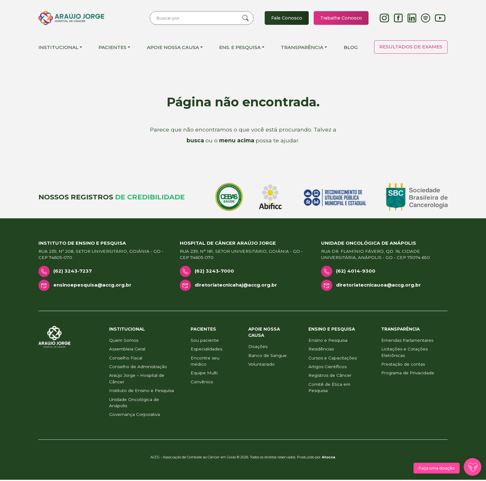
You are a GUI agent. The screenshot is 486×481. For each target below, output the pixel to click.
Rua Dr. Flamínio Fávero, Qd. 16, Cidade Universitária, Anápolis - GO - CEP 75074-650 (375, 255)
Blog (351, 48)
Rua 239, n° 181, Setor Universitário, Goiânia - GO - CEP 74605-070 (241, 255)
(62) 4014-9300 (355, 272)
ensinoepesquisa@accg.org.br (92, 286)
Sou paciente (205, 341)
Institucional (58, 48)
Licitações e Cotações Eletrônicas (404, 353)
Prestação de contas (403, 365)
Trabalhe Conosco (340, 18)
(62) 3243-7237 (72, 272)
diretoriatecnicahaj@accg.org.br (236, 286)
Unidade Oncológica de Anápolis (134, 403)
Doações (257, 347)
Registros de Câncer (329, 376)
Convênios (202, 383)
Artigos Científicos (327, 367)
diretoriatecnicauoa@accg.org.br (378, 286)
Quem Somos (123, 341)
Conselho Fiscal (125, 358)
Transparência (302, 48)
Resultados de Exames (410, 48)
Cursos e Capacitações (332, 358)
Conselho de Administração (138, 367)
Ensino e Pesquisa (327, 341)
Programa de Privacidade (407, 374)
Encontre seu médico (205, 361)
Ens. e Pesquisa (240, 48)
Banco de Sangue (267, 356)
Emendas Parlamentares (407, 341)
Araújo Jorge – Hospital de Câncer (136, 379)
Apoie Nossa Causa (173, 48)
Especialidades (206, 350)
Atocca (328, 458)
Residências (321, 350)
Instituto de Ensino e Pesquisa (141, 391)
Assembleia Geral (127, 350)
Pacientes (112, 48)
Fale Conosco (283, 18)
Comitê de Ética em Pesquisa (329, 388)
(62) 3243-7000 (214, 272)
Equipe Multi (204, 374)
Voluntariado (261, 365)
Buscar (242, 19)
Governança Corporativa (134, 415)
